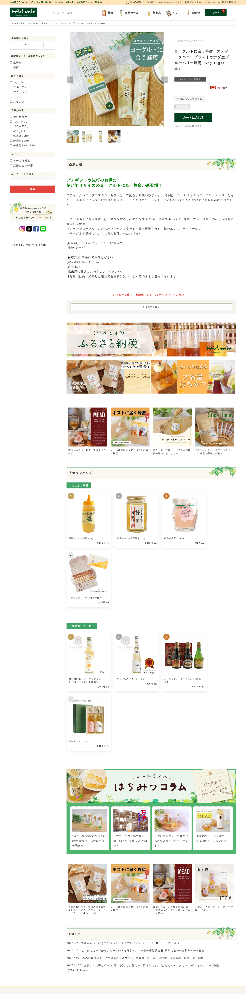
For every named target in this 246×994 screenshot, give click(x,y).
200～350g (19, 126)
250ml (20, 135)
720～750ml (24, 145)
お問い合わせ (99, 968)
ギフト (173, 13)
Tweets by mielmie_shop (28, 244)
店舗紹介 (86, 968)
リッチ (16, 96)
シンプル (17, 82)
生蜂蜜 (16, 62)
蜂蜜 (106, 13)
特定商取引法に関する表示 (120, 968)
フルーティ (18, 87)
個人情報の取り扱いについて (150, 968)
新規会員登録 (226, 2)
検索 (32, 189)
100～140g (19, 121)
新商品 (153, 13)
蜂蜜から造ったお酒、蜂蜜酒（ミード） (87, 450)
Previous (70, 80)
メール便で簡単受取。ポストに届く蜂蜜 (130, 450)
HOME (13, 23)
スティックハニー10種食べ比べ (214, 533)
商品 (129, 13)
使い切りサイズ (21, 116)
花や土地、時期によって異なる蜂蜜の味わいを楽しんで (172, 450)
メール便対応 (20, 160)
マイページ (207, 2)
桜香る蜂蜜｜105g (165, 533)
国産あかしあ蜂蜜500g (81, 533)
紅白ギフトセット (207, 610)
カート (218, 11)
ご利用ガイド (187, 2)
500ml (20, 140)
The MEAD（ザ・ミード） (126, 610)
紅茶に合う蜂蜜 (21, 165)
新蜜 (14, 67)
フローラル (18, 92)
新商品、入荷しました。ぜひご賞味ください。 (214, 778)
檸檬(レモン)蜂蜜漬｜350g (126, 533)
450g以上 (18, 131)
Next (164, 80)
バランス (17, 101)
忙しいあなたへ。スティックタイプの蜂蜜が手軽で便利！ (214, 450)
